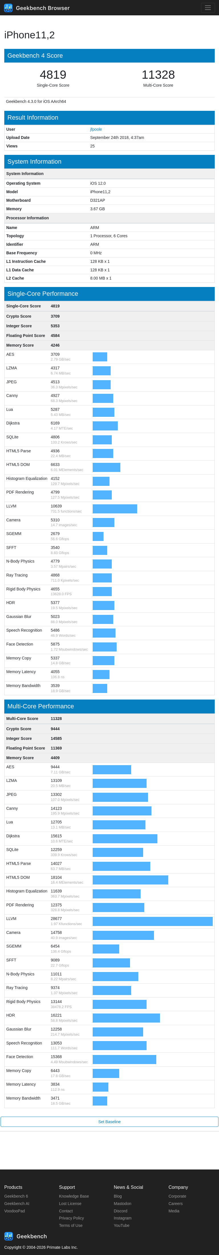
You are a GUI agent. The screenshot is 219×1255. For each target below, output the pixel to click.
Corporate (177, 1196)
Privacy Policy (71, 1218)
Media (174, 1211)
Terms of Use (70, 1225)
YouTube (121, 1225)
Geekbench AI (16, 1203)
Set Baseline (109, 1121)
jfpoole (96, 129)
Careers (176, 1203)
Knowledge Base (74, 1196)
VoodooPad (14, 1211)
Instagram (122, 1218)
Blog (118, 1196)
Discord (120, 1211)
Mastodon (122, 1203)
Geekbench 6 (16, 1196)
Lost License (70, 1203)
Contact (66, 1211)
